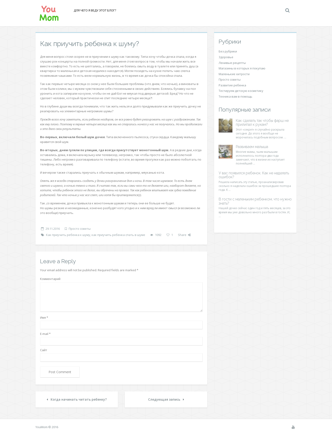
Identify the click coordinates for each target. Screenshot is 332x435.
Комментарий (50, 279)
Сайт (43, 350)
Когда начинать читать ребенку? (77, 399)
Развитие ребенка (232, 85)
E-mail (45, 334)
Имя (44, 317)
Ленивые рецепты (232, 63)
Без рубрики (228, 51)
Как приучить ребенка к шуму (68, 235)
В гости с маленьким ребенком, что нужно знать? (255, 201)
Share (184, 235)
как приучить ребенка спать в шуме (118, 235)
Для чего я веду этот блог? (94, 10)
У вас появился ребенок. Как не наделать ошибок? (254, 175)
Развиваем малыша (252, 147)
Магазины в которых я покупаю (242, 68)
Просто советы (80, 229)
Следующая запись (166, 399)
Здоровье (226, 57)
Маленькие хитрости (234, 74)
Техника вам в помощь (235, 96)
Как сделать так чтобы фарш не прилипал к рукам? (262, 122)
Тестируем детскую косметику (241, 91)
